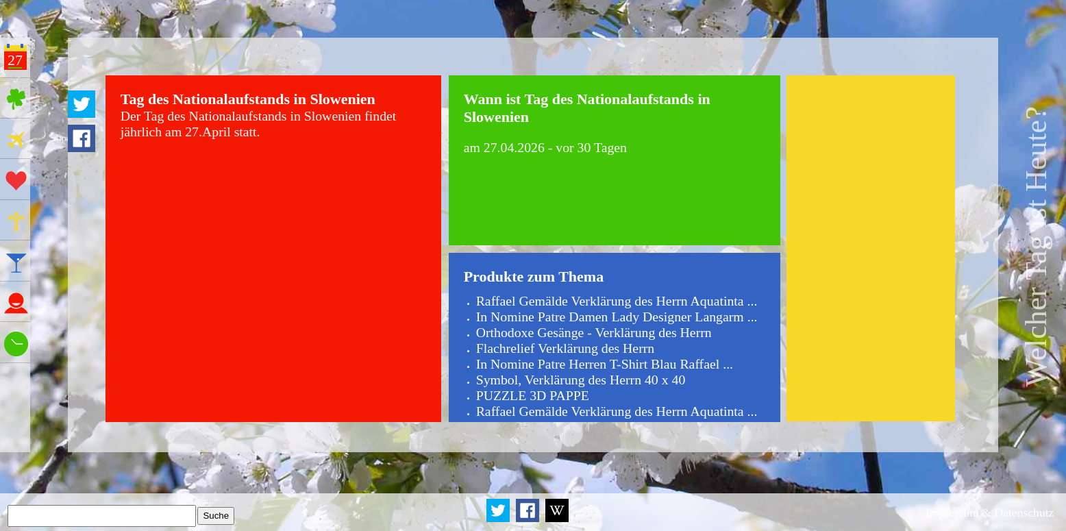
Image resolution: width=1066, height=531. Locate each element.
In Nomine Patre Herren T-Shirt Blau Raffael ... (604, 363)
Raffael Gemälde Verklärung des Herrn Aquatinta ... (617, 300)
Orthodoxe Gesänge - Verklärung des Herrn (594, 332)
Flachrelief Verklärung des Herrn (565, 348)
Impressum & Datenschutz (990, 512)
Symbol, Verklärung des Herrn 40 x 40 (581, 379)
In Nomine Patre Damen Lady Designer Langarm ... (617, 316)
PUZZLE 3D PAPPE (532, 395)
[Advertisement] (870, 248)
